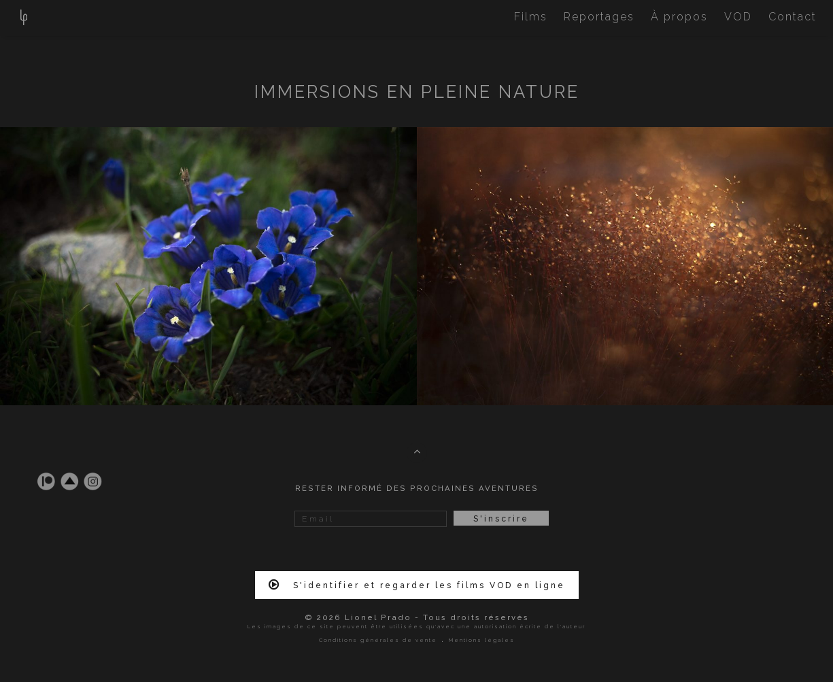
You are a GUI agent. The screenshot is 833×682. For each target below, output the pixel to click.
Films (530, 16)
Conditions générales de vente (378, 639)
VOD (738, 16)
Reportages (599, 16)
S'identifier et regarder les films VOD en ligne (417, 585)
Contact (792, 16)
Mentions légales (482, 639)
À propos (679, 16)
